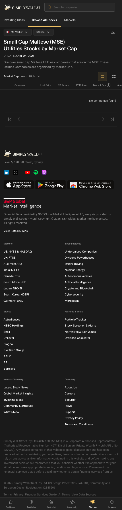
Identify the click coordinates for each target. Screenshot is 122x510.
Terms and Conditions (79, 424)
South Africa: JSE (15, 282)
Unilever (9, 337)
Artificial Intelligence (78, 282)
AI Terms (64, 494)
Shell (7, 331)
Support (70, 412)
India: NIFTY (11, 270)
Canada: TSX (12, 276)
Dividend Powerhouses (79, 257)
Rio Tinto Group (14, 350)
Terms (8, 494)
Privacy (18, 494)
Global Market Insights (18, 393)
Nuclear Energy (75, 270)
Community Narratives (18, 405)
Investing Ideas (14, 20)
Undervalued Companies (81, 251)
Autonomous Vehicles (78, 276)
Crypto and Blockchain (79, 288)
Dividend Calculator (77, 337)
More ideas (72, 300)
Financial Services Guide (41, 494)
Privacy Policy (74, 418)
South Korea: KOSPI (16, 294)
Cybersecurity (74, 294)
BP (5, 362)
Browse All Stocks (44, 20)
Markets (70, 20)
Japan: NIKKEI (13, 288)
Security (70, 399)
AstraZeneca (12, 319)
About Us (71, 387)
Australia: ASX (13, 264)
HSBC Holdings (13, 325)
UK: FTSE (10, 257)
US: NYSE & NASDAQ (18, 251)
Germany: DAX (13, 300)
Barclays (9, 368)
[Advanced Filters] (112, 32)
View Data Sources (16, 231)
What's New (11, 412)
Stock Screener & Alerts (80, 325)
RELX (7, 356)
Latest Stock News (16, 387)
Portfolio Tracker (75, 319)
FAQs (68, 405)
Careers (70, 393)
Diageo (8, 344)
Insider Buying (74, 264)
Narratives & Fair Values (80, 331)
